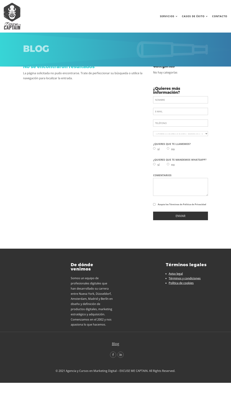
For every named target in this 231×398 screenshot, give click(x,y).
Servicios (165, 16)
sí (158, 165)
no (173, 165)
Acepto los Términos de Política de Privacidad (182, 220)
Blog (115, 359)
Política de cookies (181, 299)
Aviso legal (176, 290)
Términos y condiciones (185, 295)
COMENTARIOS (162, 191)
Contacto (217, 16)
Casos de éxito (191, 16)
